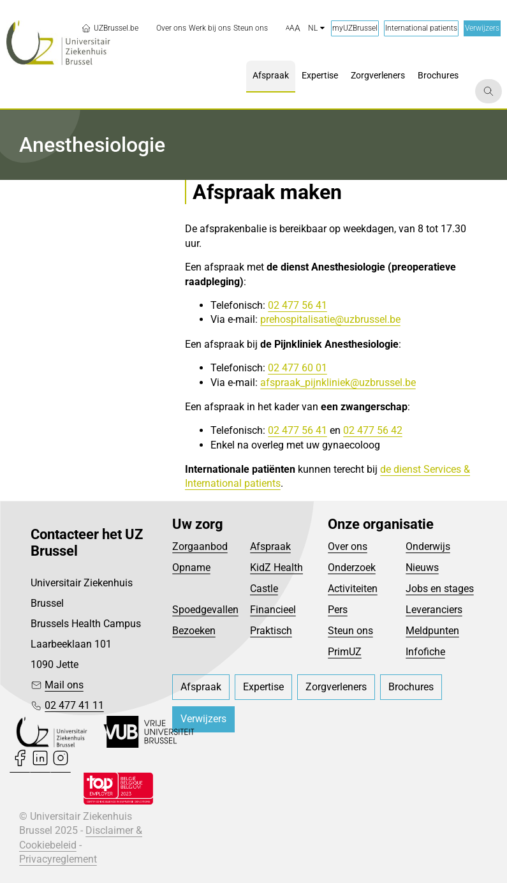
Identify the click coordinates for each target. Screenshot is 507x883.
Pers (338, 610)
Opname (191, 567)
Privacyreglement (58, 859)
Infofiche (425, 652)
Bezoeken (194, 631)
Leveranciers (434, 610)
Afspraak (270, 546)
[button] (293, 29)
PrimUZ (345, 652)
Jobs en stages (440, 588)
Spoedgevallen (205, 610)
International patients (421, 28)
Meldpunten (432, 631)
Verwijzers (482, 28)
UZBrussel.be (109, 28)
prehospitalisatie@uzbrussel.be (330, 319)
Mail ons (64, 685)
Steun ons (350, 631)
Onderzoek (352, 567)
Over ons (347, 546)
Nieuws (422, 567)
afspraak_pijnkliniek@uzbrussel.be (338, 382)
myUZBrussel (355, 28)
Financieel (273, 610)
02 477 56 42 (372, 430)
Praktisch (271, 631)
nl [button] (316, 28)
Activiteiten (353, 588)
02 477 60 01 (297, 368)
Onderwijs (428, 546)
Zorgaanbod (200, 546)
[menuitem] (171, 28)
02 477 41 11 (74, 705)
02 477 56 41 (297, 305)
